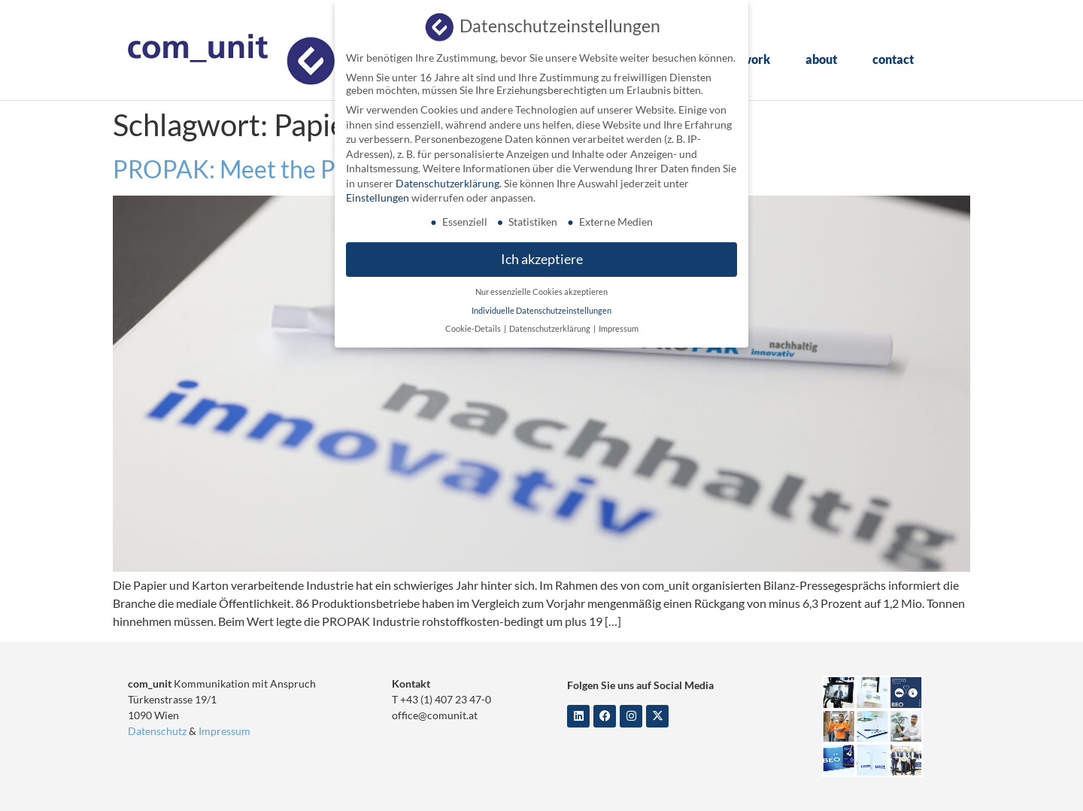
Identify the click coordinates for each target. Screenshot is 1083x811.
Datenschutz (157, 730)
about (821, 59)
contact (893, 59)
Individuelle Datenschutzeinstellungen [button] (541, 307)
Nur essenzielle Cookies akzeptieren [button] (541, 288)
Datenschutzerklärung (447, 180)
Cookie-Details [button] (473, 325)
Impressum (224, 730)
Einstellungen (377, 195)
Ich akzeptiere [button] (542, 257)
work (756, 59)
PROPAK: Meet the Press (246, 169)
